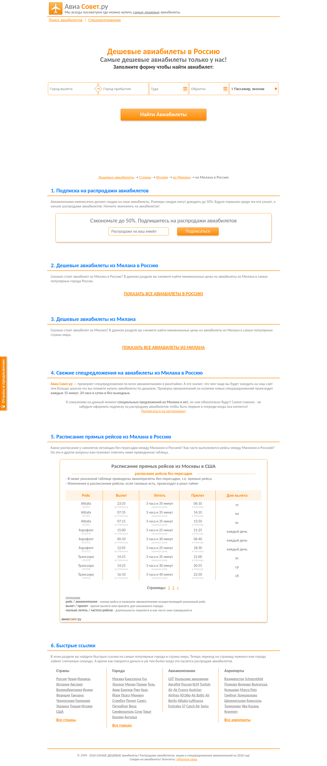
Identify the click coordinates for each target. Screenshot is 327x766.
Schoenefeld (254, 679)
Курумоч (231, 711)
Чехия (72, 679)
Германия (82, 700)
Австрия (76, 684)
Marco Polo (248, 690)
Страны (145, 177)
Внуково (244, 684)
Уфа (244, 706)
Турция (75, 706)
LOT (171, 679)
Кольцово (231, 690)
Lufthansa (196, 700)
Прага (125, 695)
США (60, 711)
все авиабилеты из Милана (163, 347)
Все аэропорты (237, 719)
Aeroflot (174, 684)
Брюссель (254, 700)
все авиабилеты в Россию (163, 293)
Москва (118, 679)
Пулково (230, 684)
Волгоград (259, 684)
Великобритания (69, 690)
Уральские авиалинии (191, 679)
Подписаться (198, 231)
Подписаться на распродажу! (163, 411)
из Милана (182, 177)
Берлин (118, 717)
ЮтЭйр (185, 695)
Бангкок (127, 690)
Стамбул (118, 700)
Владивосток (234, 679)
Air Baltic (198, 695)
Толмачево (232, 706)
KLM (196, 684)
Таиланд (77, 695)
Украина (62, 706)
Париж (141, 684)
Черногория (65, 700)
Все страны (66, 719)
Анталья (130, 717)
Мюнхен (137, 695)
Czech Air (193, 706)
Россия (61, 679)
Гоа (144, 679)
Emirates (174, 706)
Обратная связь (186, 759)
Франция (63, 695)
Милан (130, 684)
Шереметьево (235, 700)
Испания (62, 684)
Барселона (133, 679)
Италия (162, 177)
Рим (137, 690)
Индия (88, 690)
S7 (183, 706)
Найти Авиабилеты (163, 114)
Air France (180, 690)
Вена (132, 706)
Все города (122, 725)
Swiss (205, 706)
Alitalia (183, 700)
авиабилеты (122, 8)
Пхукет (131, 700)
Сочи (138, 711)
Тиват (147, 711)
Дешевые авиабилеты (116, 177)
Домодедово (247, 695)
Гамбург (230, 695)
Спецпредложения (104, 20)
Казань (253, 706)
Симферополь (123, 711)
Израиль (83, 679)
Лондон (118, 684)
